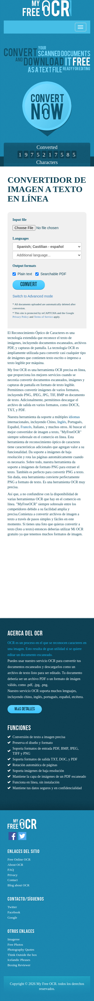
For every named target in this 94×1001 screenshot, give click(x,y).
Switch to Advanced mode (33, 296)
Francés (26, 427)
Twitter (12, 907)
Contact (13, 880)
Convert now (47, 108)
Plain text (22, 274)
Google (12, 917)
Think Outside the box (22, 955)
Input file (20, 220)
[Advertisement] (39, 581)
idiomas (74, 417)
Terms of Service (43, 316)
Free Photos (15, 944)
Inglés (61, 422)
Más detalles (25, 709)
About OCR (15, 865)
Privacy (13, 875)
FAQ (11, 870)
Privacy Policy (21, 316)
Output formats (24, 266)
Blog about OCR (18, 885)
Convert (28, 285)
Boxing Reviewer (19, 965)
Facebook (14, 912)
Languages (21, 238)
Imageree (14, 939)
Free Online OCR (19, 859)
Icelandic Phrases (19, 960)
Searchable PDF (50, 274)
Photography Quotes (21, 949)
